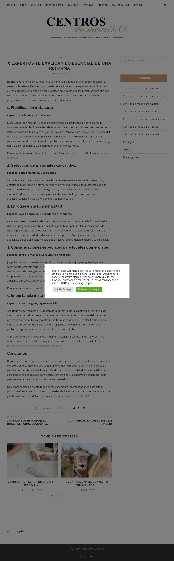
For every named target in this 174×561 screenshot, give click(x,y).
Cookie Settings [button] (63, 289)
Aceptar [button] (96, 289)
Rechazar (83, 289)
